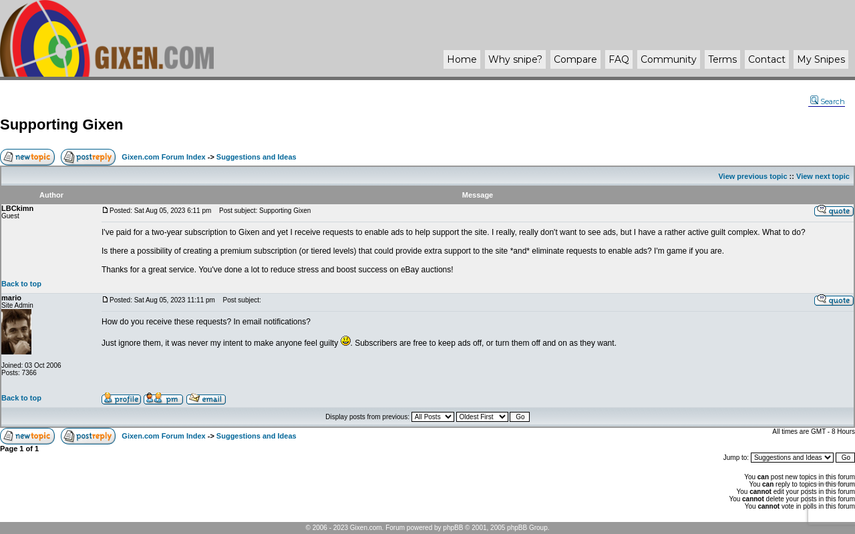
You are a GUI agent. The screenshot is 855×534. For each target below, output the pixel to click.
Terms (722, 59)
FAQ (619, 59)
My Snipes (821, 59)
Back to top (21, 284)
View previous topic (752, 176)
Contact (767, 59)
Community (669, 59)
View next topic (823, 176)
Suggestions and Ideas (256, 157)
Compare (575, 59)
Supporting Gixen (62, 124)
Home (462, 59)
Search (827, 101)
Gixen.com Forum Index (163, 157)
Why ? (515, 59)
